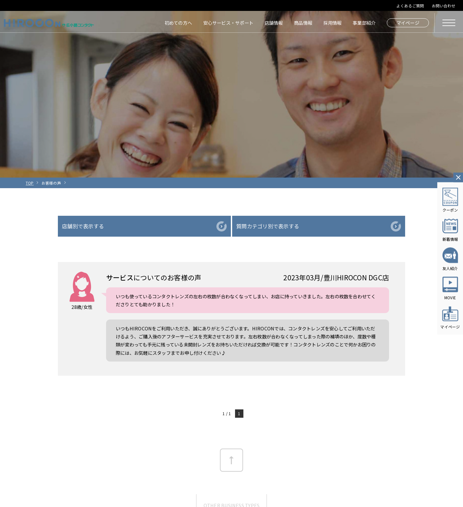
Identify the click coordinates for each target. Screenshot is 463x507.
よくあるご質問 (410, 5)
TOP (30, 183)
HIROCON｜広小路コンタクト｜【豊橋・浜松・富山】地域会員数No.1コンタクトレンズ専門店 (49, 22)
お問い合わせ (443, 5)
